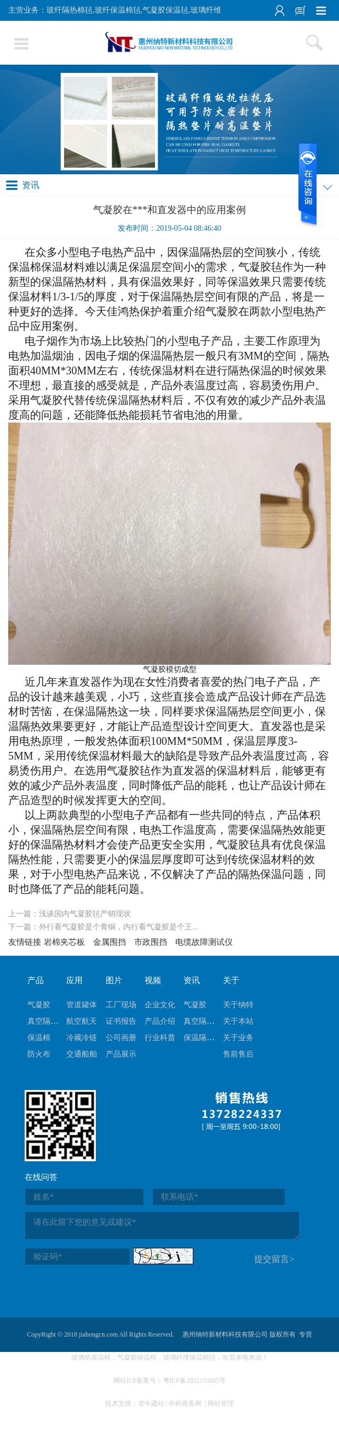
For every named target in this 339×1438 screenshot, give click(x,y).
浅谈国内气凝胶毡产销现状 (85, 914)
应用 (74, 980)
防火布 (38, 1054)
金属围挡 (109, 942)
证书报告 (121, 1021)
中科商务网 (185, 1403)
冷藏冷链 (81, 1038)
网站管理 (221, 1403)
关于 (231, 980)
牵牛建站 (151, 1403)
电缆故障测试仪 (204, 942)
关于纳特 (238, 1005)
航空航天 (81, 1021)
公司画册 (121, 1038)
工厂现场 (121, 1005)
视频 (153, 980)
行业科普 (160, 1038)
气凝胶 (38, 1005)
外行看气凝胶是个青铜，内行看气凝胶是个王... (118, 927)
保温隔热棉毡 (206, 1038)
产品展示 (121, 1054)
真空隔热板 (46, 1021)
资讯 (191, 980)
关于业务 (238, 1038)
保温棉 (38, 1038)
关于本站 (238, 1021)
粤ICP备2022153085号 (194, 1380)
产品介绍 (160, 1021)
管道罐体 (81, 1005)
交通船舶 (81, 1054)
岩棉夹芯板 (64, 942)
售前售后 (238, 1054)
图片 (114, 980)
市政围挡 (150, 942)
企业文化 (160, 1005)
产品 (35, 980)
